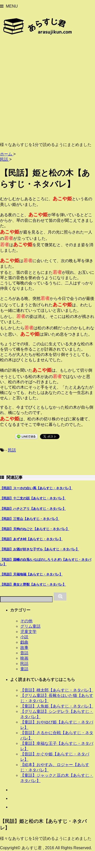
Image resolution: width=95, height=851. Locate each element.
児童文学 (28, 631)
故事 (24, 647)
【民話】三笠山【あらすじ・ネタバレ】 (29, 519)
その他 (26, 621)
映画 (24, 658)
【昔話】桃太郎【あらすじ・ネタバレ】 (56, 690)
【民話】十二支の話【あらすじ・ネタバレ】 (33, 498)
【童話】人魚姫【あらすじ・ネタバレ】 (56, 706)
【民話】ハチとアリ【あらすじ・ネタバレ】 (33, 509)
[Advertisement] (47, 90)
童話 (24, 669)
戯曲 (24, 642)
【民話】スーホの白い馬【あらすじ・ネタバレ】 (36, 488)
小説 (24, 637)
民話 (12, 450)
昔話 (24, 653)
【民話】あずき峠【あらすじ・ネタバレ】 (31, 539)
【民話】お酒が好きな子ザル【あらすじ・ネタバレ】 (39, 549)
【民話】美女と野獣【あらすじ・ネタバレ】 (33, 584)
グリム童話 (30, 626)
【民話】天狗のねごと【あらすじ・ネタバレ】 (34, 529)
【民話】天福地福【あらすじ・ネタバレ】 (31, 574)
